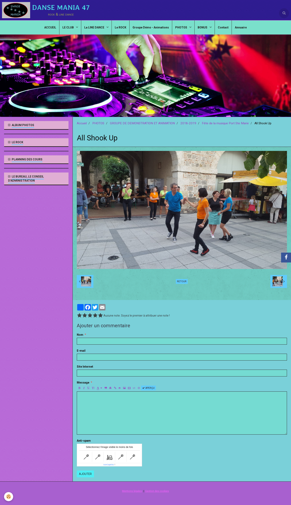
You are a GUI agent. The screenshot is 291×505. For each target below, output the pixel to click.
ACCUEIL (50, 27)
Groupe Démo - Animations (151, 27)
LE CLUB (68, 27)
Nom (80, 334)
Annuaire (241, 27)
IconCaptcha (108, 465)
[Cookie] (8, 496)
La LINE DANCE (94, 27)
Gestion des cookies (157, 490)
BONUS (203, 27)
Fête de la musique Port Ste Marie (225, 123)
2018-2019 (188, 123)
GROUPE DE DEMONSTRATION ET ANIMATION (142, 123)
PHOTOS (181, 27)
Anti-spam (84, 440)
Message (83, 382)
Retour (182, 281)
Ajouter (85, 474)
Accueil (82, 123)
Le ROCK (120, 27)
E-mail (81, 350)
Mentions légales (132, 490)
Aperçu (148, 388)
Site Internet (85, 366)
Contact (223, 27)
